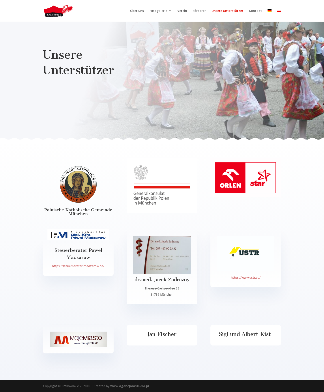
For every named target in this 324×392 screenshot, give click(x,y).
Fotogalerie (158, 11)
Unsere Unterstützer (227, 11)
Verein (182, 11)
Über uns (137, 11)
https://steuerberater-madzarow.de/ (78, 266)
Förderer (199, 11)
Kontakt (255, 11)
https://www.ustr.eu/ (245, 277)
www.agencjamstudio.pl (129, 386)
